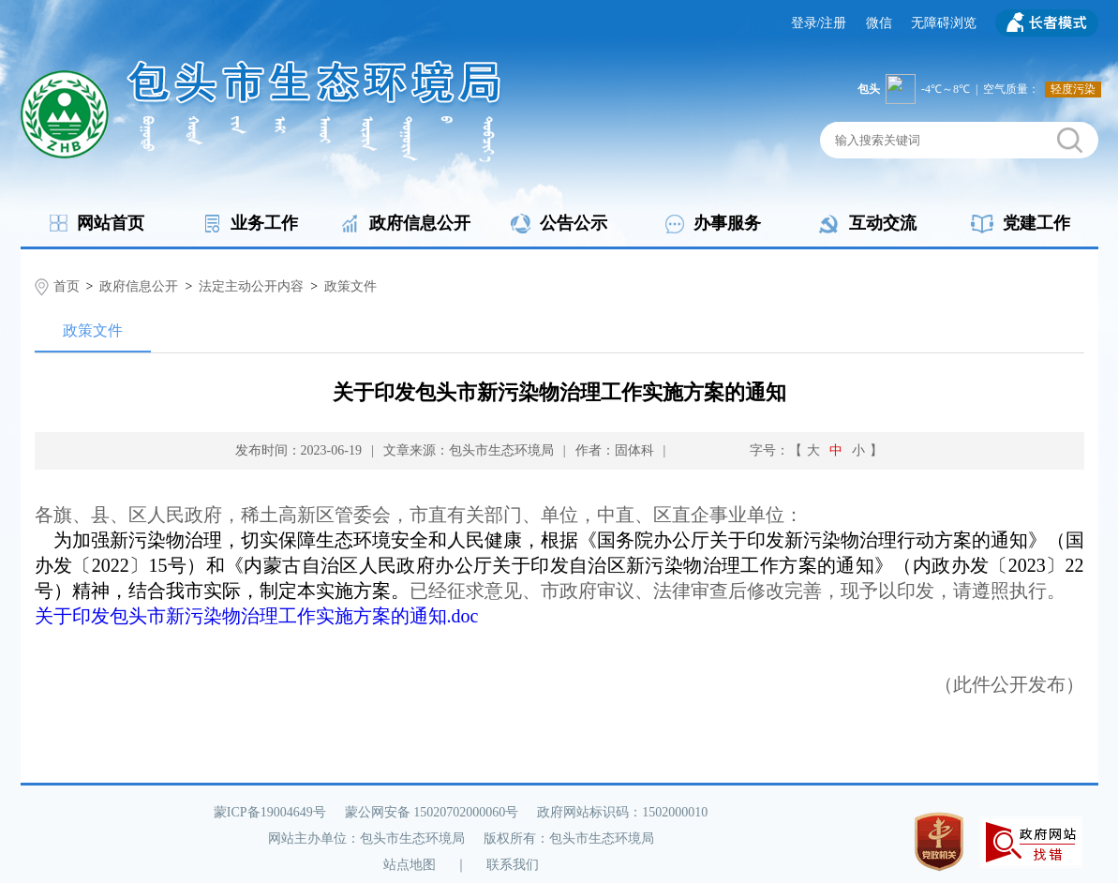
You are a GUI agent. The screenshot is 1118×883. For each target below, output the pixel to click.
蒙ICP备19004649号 (270, 812)
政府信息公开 (138, 286)
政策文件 (350, 286)
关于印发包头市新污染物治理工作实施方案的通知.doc (257, 616)
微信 (879, 23)
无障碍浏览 (943, 23)
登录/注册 (819, 23)
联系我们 (512, 865)
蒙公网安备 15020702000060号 (432, 812)
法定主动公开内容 (251, 286)
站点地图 (409, 865)
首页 (66, 286)
